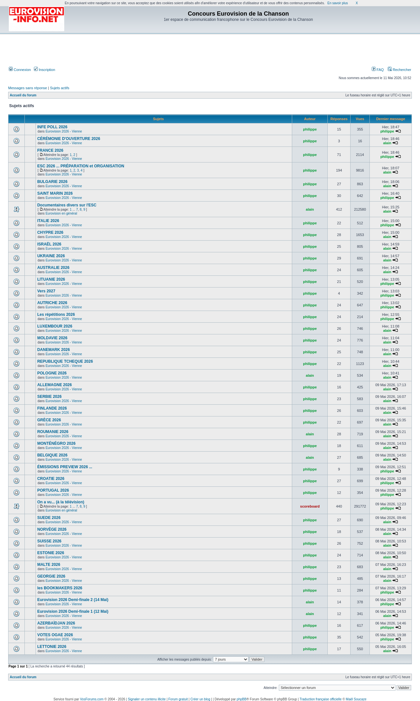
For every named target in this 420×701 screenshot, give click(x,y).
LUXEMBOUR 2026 (54, 326)
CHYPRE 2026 (50, 232)
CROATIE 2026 (50, 478)
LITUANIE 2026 (51, 279)
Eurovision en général (61, 213)
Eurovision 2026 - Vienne (64, 131)
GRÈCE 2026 (49, 420)
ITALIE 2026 (48, 220)
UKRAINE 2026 (51, 256)
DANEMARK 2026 (53, 349)
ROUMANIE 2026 (52, 431)
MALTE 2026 (48, 564)
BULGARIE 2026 (52, 181)
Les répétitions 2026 (56, 314)
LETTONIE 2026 (51, 646)
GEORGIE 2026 (51, 576)
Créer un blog (200, 699)
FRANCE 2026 (50, 150)
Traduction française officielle (321, 699)
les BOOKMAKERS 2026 (59, 588)
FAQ (378, 70)
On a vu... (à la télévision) (60, 502)
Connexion (20, 70)
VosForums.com (91, 699)
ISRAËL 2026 (49, 244)
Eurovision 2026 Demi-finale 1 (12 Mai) (72, 611)
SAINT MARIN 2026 (55, 193)
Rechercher (399, 70)
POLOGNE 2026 (52, 373)
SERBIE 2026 (49, 396)
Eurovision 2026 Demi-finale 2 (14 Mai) (72, 599)
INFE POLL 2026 (52, 127)
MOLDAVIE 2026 (52, 338)
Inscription (44, 70)
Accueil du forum (23, 95)
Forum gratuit (178, 699)
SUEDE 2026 (48, 517)
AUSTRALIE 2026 (53, 267)
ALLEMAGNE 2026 (54, 385)
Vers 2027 (46, 291)
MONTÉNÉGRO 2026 (56, 443)
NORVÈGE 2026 (52, 529)
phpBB (242, 699)
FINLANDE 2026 (52, 408)
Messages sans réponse (27, 88)
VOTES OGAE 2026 (55, 635)
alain (387, 143)
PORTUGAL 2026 (53, 490)
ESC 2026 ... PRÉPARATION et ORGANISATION (80, 166)
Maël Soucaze (356, 699)
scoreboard (310, 506)
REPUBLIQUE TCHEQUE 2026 (65, 361)
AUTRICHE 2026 (52, 303)
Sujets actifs (59, 88)
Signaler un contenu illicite (147, 699)
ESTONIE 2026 (50, 553)
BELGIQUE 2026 (52, 455)
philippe (310, 129)
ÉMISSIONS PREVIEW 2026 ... (64, 467)
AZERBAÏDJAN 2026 (56, 623)
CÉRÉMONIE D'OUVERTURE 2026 (68, 138)
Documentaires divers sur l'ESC (67, 205)
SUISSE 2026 (49, 541)
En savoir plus (337, 3)
